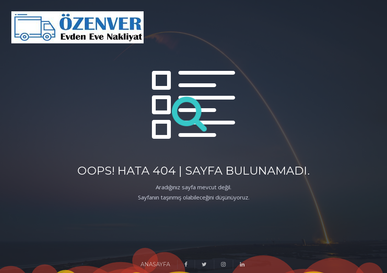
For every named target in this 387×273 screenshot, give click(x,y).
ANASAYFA (155, 264)
